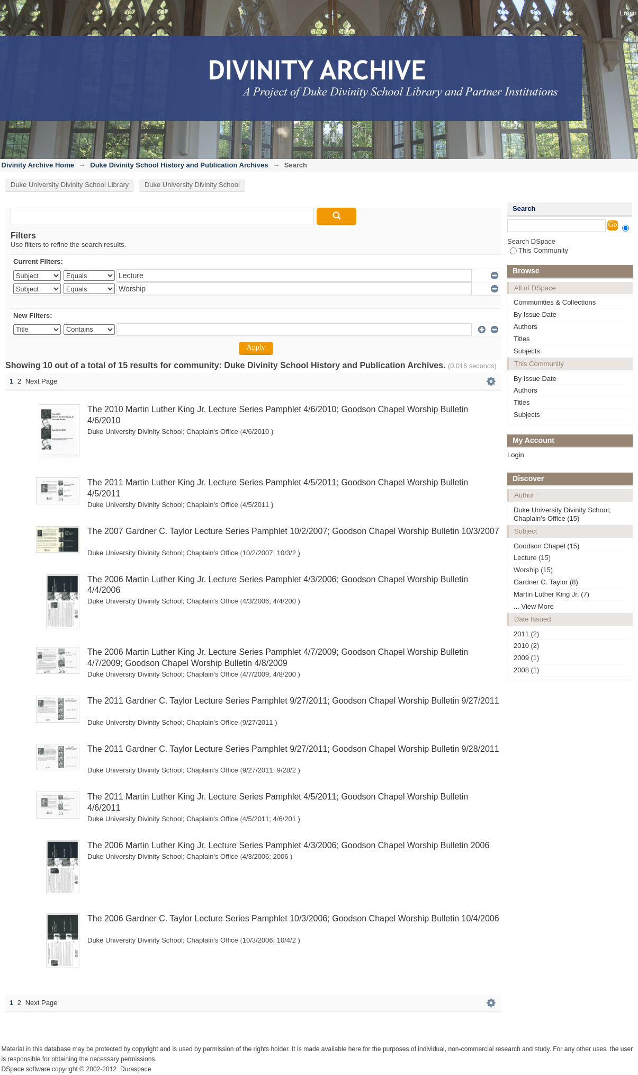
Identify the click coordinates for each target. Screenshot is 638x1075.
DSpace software (26, 1069)
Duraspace (135, 1069)
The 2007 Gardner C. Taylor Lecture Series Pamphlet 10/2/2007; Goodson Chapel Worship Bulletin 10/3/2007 (293, 531)
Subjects (527, 351)
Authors (525, 327)
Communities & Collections (555, 302)
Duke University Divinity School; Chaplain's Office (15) (562, 514)
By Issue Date (535, 314)
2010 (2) (526, 646)
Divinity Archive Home (38, 165)
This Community (539, 250)
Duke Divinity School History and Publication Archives (179, 165)
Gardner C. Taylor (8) (546, 582)
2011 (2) (526, 634)
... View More (534, 606)
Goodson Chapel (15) (546, 546)
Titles (522, 339)
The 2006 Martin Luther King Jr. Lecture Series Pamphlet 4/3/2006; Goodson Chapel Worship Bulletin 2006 (288, 845)
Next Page (41, 381)
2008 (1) (526, 670)
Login (628, 13)
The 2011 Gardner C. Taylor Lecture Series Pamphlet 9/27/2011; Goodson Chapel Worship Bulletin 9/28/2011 (293, 748)
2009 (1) (526, 658)
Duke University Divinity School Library (70, 185)
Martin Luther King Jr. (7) (551, 594)
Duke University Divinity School (192, 185)
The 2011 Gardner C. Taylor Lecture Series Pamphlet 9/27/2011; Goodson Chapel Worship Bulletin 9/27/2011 (293, 700)
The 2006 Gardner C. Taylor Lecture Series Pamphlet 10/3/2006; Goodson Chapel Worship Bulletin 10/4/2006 (293, 918)
